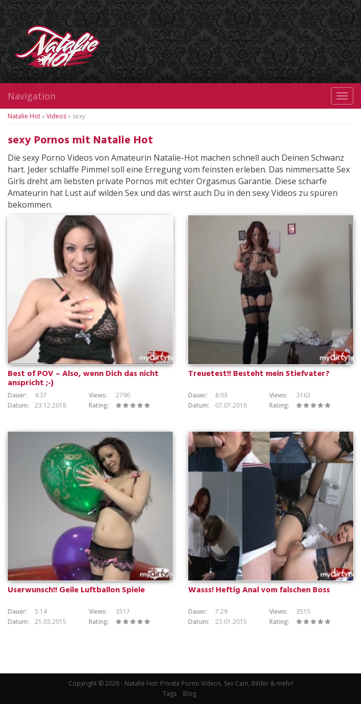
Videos (56, 116)
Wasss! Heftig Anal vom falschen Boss (259, 590)
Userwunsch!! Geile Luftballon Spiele (76, 590)
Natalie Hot (24, 116)
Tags (169, 693)
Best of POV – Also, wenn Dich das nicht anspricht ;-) (83, 378)
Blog (189, 693)
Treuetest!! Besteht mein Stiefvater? (258, 374)
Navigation (32, 96)
